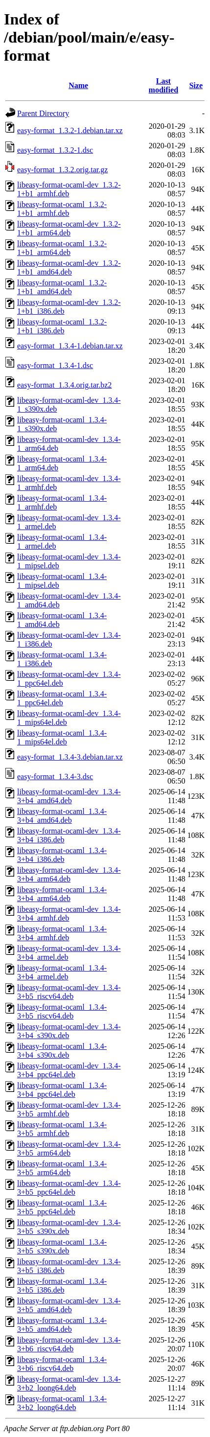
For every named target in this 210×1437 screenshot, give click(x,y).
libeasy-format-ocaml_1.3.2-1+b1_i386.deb (62, 326)
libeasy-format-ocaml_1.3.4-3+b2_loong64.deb (62, 1403)
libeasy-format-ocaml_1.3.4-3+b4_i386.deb (62, 854)
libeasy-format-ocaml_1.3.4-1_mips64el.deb (62, 737)
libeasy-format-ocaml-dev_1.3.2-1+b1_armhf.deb (68, 189)
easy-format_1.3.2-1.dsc (55, 150)
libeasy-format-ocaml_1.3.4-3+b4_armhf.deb (62, 933)
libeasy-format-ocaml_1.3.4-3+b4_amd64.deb (62, 815)
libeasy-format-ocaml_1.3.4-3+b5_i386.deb (62, 1285)
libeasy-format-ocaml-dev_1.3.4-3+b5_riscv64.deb (68, 991)
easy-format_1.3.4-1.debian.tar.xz (69, 346)
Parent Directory (43, 113)
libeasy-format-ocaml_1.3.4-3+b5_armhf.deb (62, 1128)
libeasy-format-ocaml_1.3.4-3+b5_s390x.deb (62, 1246)
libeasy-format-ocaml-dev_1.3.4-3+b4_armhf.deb (68, 913)
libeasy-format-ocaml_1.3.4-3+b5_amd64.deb (62, 1324)
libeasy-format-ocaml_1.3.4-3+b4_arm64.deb (62, 894)
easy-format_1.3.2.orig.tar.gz (62, 169)
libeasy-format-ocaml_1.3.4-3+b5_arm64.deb (62, 1168)
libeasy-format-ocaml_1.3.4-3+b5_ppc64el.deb (62, 1207)
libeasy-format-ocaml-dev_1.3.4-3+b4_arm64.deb (68, 874)
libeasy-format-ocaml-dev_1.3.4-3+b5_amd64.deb (68, 1305)
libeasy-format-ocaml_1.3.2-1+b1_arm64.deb (62, 247)
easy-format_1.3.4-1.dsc (55, 365)
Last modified (163, 85)
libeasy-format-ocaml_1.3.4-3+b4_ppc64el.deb (62, 1089)
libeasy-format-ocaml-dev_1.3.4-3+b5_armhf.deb (68, 1109)
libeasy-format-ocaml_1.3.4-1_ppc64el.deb (62, 698)
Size (196, 85)
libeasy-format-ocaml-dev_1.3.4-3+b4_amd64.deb (68, 796)
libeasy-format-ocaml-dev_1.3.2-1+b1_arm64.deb (68, 228)
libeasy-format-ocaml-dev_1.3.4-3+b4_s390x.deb (68, 1031)
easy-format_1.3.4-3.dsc (55, 776)
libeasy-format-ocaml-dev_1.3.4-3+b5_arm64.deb (68, 1148)
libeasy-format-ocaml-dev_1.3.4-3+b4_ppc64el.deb (68, 1070)
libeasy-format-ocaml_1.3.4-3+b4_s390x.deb (62, 1050)
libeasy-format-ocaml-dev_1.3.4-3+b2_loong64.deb (68, 1383)
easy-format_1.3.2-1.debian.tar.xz (69, 130)
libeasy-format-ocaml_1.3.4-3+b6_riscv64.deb (62, 1363)
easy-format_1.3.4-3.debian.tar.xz (69, 757)
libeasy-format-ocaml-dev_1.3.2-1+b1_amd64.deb (68, 267)
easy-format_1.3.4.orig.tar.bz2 (64, 385)
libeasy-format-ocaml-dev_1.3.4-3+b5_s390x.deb (68, 1226)
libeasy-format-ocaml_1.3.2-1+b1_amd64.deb (62, 287)
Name (78, 85)
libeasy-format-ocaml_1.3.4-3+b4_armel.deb (62, 972)
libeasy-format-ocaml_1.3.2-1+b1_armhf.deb (62, 208)
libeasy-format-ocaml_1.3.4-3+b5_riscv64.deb (62, 1011)
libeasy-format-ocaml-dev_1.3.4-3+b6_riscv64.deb (68, 1344)
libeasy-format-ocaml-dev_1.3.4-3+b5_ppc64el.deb (68, 1187)
